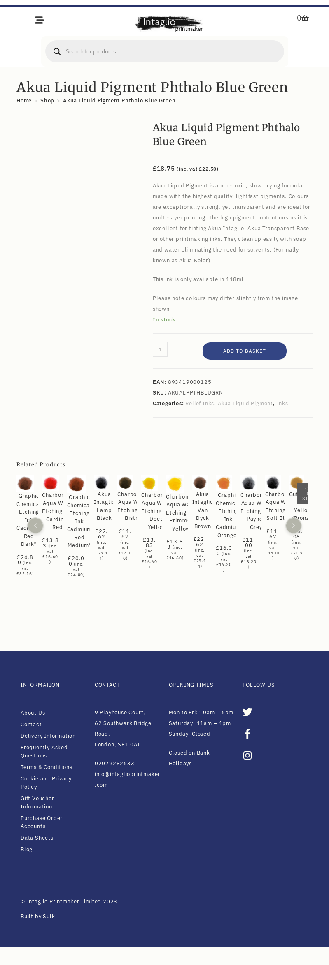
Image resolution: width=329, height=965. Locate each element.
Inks (282, 403)
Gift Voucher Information (37, 802)
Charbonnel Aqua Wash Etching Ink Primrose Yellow (181, 512)
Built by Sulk (38, 916)
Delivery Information (48, 735)
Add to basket (244, 351)
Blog (27, 849)
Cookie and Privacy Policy (46, 782)
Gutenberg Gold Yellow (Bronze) (303, 506)
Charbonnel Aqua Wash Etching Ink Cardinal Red (57, 511)
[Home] (24, 100)
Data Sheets (37, 837)
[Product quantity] (160, 349)
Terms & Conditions (46, 767)
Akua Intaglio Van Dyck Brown (202, 509)
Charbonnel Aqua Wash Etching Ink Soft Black (280, 506)
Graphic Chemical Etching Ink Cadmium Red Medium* (79, 521)
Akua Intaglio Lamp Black (104, 506)
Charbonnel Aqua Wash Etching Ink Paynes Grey (255, 510)
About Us (33, 712)
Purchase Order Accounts (42, 822)
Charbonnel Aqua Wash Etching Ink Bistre (132, 506)
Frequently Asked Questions (44, 751)
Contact (31, 724)
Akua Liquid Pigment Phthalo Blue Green (119, 100)
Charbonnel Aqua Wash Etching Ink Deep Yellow (156, 511)
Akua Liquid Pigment (245, 403)
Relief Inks (199, 403)
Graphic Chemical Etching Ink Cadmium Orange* (228, 515)
